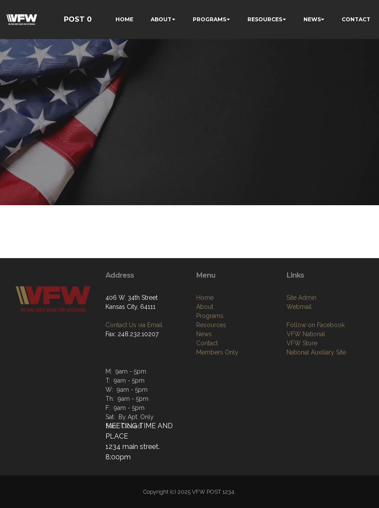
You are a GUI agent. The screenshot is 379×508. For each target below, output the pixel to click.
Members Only (217, 352)
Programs (210, 315)
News (204, 334)
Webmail (299, 306)
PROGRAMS (209, 19)
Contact (207, 343)
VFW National (306, 334)
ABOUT (161, 19)
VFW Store (302, 343)
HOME (124, 19)
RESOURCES (264, 19)
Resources (211, 324)
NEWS (312, 19)
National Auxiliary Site (316, 352)
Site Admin (301, 297)
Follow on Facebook (316, 324)
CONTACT (356, 19)
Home (205, 297)
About (204, 306)
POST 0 (78, 19)
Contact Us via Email (133, 324)
